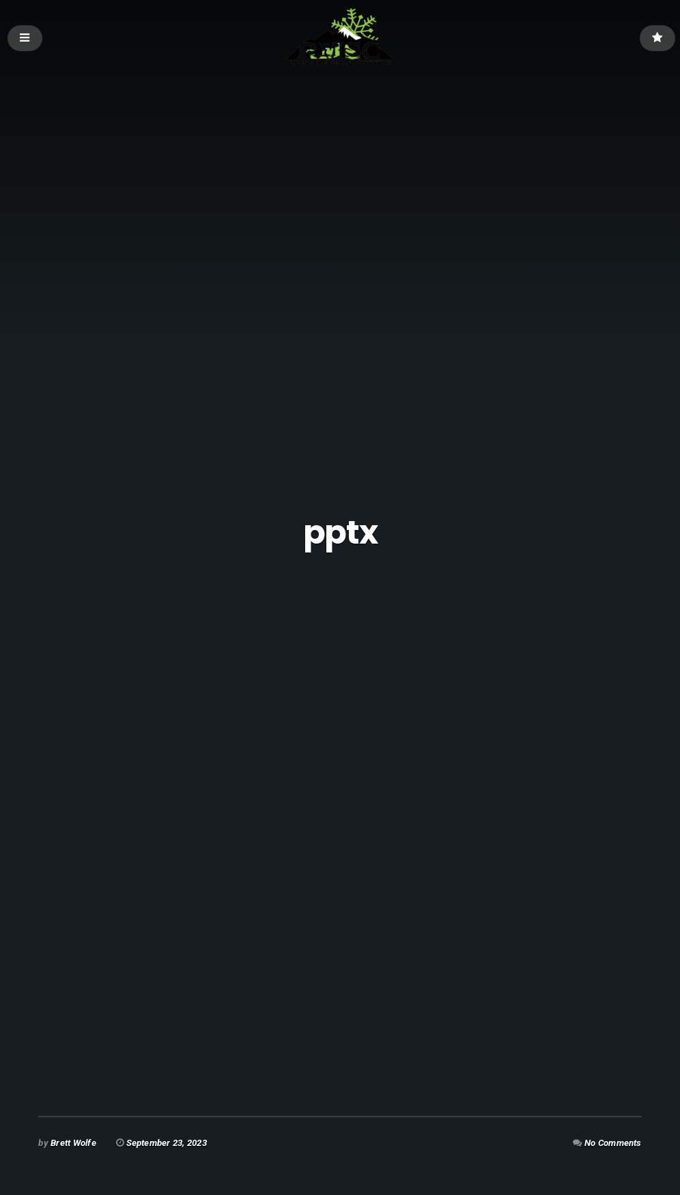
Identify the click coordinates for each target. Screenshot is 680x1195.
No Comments (613, 1143)
